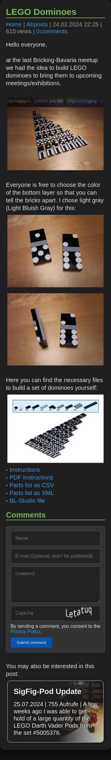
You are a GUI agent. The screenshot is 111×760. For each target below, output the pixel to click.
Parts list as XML (31, 493)
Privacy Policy (25, 637)
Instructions (24, 469)
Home (14, 24)
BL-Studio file (27, 500)
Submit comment (31, 648)
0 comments (51, 31)
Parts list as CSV (31, 485)
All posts (37, 24)
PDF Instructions (31, 477)
